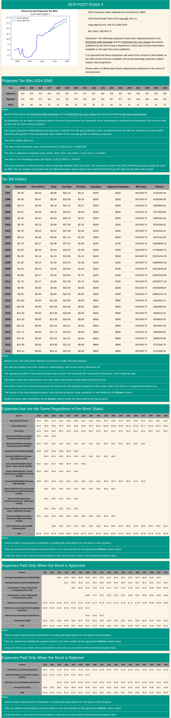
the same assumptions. (134, 114)
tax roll (123, 18)
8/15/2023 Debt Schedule (99, 42)
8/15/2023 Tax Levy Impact (136, 42)
